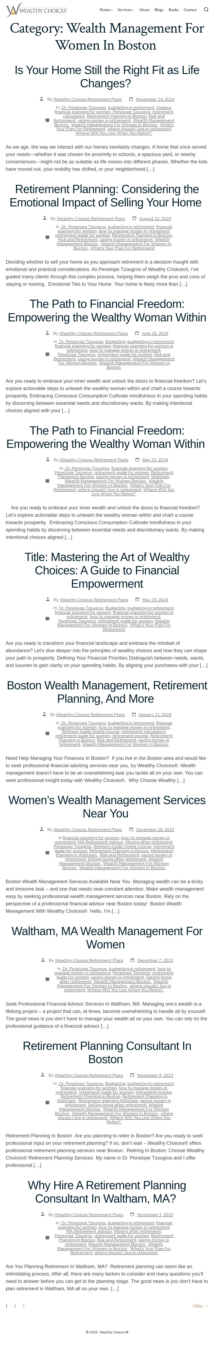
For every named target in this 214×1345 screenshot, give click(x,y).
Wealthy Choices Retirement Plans (87, 99)
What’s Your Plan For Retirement (122, 248)
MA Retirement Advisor (101, 842)
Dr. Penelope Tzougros (83, 107)
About (144, 10)
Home (106, 10)
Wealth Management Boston (122, 981)
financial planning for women (83, 112)
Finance (163, 107)
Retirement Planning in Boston (117, 116)
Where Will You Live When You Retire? (114, 133)
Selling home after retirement (117, 859)
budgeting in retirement (131, 107)
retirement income (130, 735)
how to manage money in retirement (134, 231)
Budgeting (115, 341)
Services (126, 10)
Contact (190, 10)
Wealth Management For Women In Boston (114, 124)
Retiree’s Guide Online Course (91, 731)
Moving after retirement (149, 842)
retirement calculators (143, 731)
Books (174, 10)
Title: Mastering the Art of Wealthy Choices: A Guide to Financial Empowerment (107, 570)
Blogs (159, 10)
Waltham (160, 476)
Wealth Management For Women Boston (106, 481)
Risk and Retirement (78, 239)
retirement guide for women (82, 235)
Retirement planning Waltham (108, 1100)
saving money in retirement (104, 120)
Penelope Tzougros (131, 112)
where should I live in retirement (139, 129)
